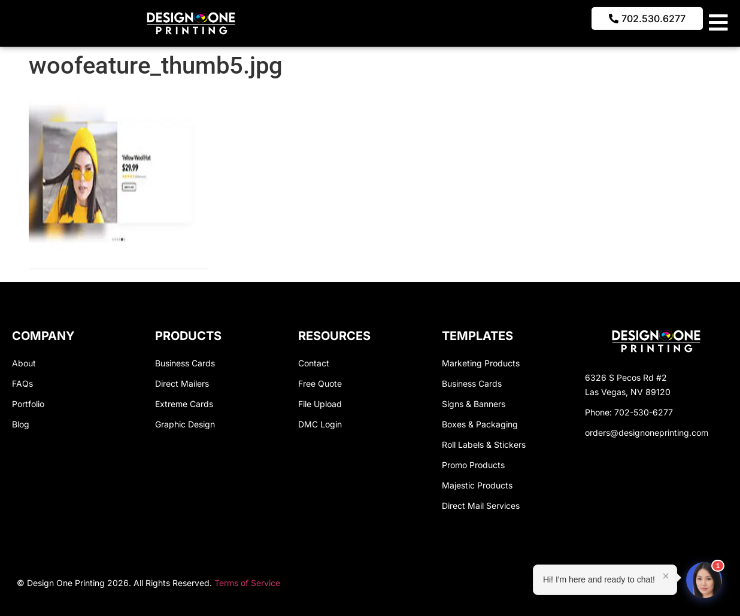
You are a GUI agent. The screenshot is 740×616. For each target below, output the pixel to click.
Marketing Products (481, 363)
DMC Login (320, 424)
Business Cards (185, 363)
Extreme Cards (184, 404)
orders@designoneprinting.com (646, 432)
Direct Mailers (182, 383)
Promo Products (473, 465)
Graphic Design (185, 424)
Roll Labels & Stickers (484, 444)
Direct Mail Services (481, 505)
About (24, 363)
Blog (20, 424)
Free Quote (320, 383)
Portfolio (28, 404)
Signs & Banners (473, 404)
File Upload (320, 404)
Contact (313, 363)
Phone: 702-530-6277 (629, 412)
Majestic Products (477, 485)
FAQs (22, 383)
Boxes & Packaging (480, 424)
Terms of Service (247, 583)
